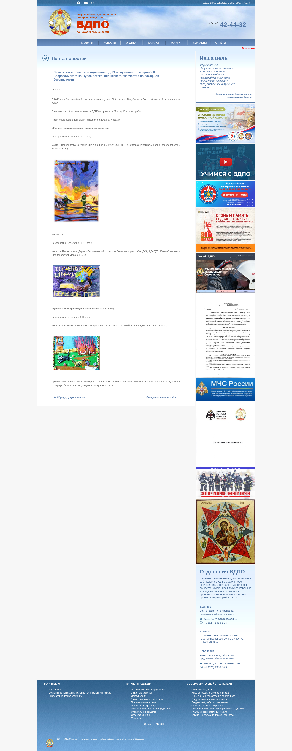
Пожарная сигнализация (143, 702)
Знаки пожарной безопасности (147, 699)
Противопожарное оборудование (148, 689)
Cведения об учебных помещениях (209, 702)
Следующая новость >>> (161, 397)
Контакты (200, 42)
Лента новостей (69, 58)
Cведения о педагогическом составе (210, 699)
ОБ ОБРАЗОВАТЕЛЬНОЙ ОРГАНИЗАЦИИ (209, 684)
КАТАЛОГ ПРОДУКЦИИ (138, 684)
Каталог (154, 42)
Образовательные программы (207, 705)
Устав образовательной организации (210, 693)
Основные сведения (201, 689)
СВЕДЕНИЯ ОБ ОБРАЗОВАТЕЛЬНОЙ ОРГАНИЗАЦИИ (226, 3)
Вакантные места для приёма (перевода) (212, 715)
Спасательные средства (143, 712)
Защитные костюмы (141, 693)
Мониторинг (55, 689)
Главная (87, 42)
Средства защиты (140, 715)
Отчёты (220, 42)
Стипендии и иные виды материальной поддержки (217, 708)
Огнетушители (138, 696)
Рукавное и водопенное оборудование (151, 708)
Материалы (137, 718)
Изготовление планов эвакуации (65, 696)
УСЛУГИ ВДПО (52, 684)
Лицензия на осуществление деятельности (213, 696)
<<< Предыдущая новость (69, 397)
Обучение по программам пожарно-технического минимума (80, 693)
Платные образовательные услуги (209, 712)
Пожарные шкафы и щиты (144, 705)
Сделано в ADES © (154, 724)
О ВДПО (131, 42)
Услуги (175, 42)
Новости (110, 42)
